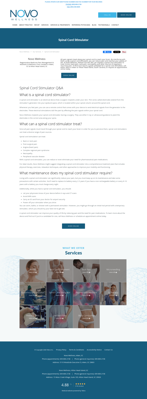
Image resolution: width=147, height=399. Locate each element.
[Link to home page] (20, 15)
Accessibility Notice (94, 350)
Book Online (69, 75)
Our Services (37, 52)
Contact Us (108, 350)
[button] (126, 15)
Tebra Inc (50, 350)
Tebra (83, 391)
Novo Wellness (24, 52)
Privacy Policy (61, 350)
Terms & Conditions (76, 350)
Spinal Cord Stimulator (51, 52)
